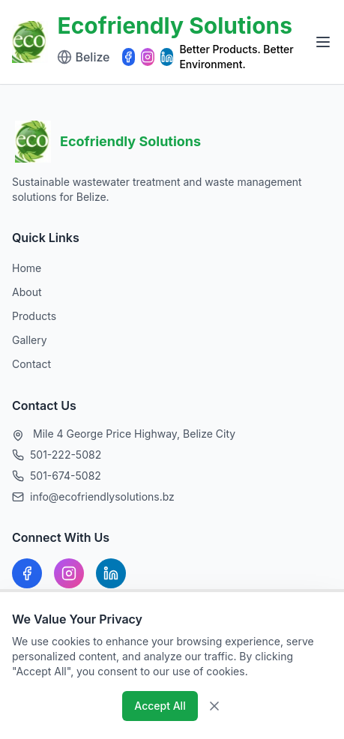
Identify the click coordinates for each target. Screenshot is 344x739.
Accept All (159, 705)
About (26, 292)
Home (26, 268)
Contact (31, 364)
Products (34, 316)
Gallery (29, 340)
